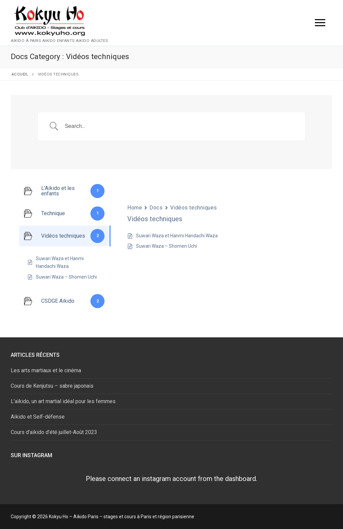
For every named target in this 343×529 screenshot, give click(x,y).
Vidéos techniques (193, 207)
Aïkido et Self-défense (38, 417)
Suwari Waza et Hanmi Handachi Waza (177, 235)
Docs (155, 207)
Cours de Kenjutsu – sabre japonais (52, 386)
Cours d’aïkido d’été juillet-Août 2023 (54, 432)
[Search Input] (180, 126)
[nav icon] (320, 23)
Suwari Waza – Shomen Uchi (166, 246)
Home (134, 207)
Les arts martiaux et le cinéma (46, 370)
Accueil (20, 74)
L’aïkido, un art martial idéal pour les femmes (63, 401)
